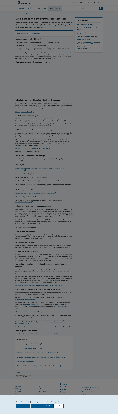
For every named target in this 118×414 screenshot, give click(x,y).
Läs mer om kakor (62, 402)
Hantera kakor (58, 406)
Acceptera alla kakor (23, 406)
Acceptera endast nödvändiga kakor (42, 406)
